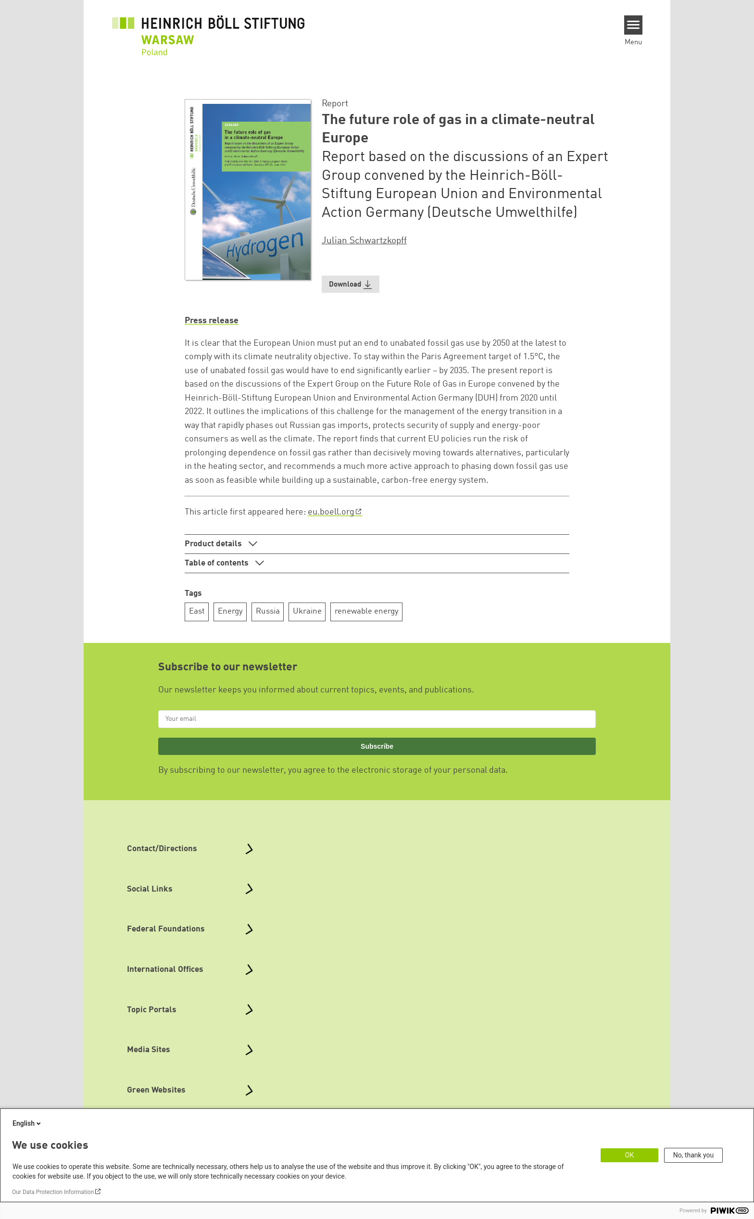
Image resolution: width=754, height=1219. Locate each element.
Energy (230, 611)
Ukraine (307, 611)
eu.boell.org (331, 512)
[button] (350, 284)
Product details (214, 544)
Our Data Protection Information (53, 1192)
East (197, 611)
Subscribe (377, 746)
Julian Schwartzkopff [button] (364, 241)
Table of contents (218, 563)
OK (629, 1155)
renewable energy (367, 611)
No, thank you (693, 1155)
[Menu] (633, 25)
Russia (268, 611)
